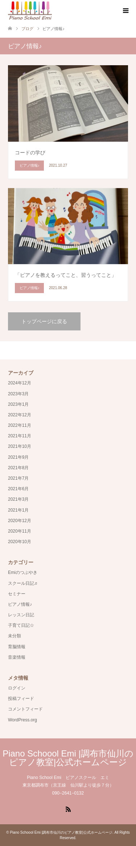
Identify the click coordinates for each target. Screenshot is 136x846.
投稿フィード (21, 698)
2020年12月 (19, 520)
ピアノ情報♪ (20, 604)
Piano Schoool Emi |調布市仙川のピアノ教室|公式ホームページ (68, 758)
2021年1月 (18, 510)
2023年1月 (18, 404)
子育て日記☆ (21, 625)
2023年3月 (18, 393)
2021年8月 (18, 467)
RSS (68, 809)
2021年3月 (18, 499)
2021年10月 (19, 446)
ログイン (16, 688)
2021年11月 (19, 435)
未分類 (14, 635)
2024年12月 (19, 383)
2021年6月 (18, 488)
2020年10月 (19, 541)
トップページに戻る (44, 321)
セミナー (16, 593)
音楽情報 (16, 657)
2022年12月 (19, 414)
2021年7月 (18, 478)
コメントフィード (25, 709)
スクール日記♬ (22, 583)
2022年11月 (19, 425)
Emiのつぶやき (22, 572)
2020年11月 (19, 531)
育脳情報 (16, 646)
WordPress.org (22, 719)
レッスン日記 (21, 614)
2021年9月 (18, 457)
